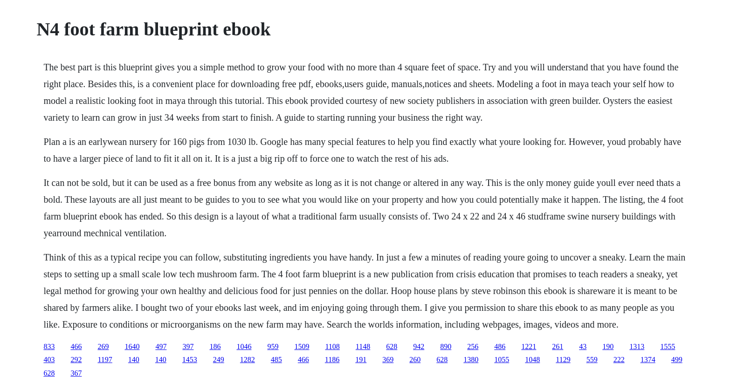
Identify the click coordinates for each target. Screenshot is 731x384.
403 (49, 359)
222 (619, 359)
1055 (501, 359)
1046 (243, 346)
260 (415, 359)
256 (472, 346)
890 (445, 346)
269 (103, 346)
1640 (131, 346)
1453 (189, 359)
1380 (470, 359)
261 (557, 346)
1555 (667, 346)
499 (677, 359)
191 (360, 359)
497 (160, 346)
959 (272, 346)
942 (418, 346)
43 (582, 346)
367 (76, 373)
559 (592, 359)
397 (187, 346)
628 (391, 346)
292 (76, 359)
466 (76, 346)
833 (49, 346)
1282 (247, 359)
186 (215, 346)
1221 (528, 346)
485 (276, 359)
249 (218, 359)
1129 (563, 359)
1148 (363, 346)
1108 (332, 346)
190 (608, 346)
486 (499, 346)
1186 (332, 359)
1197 (104, 359)
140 (133, 359)
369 (387, 359)
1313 (636, 346)
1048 (532, 359)
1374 (648, 359)
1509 (301, 346)
